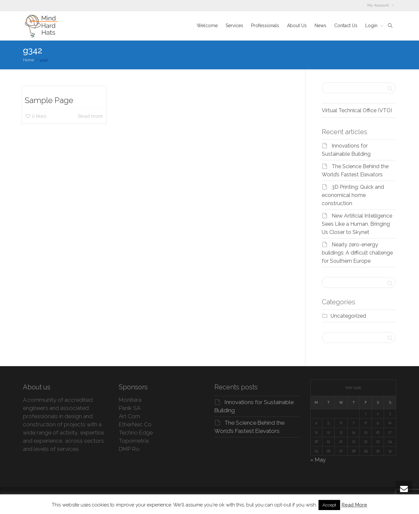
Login (372, 25)
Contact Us (345, 25)
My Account (378, 5)
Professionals (265, 25)
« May (318, 459)
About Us (297, 25)
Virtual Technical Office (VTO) (357, 110)
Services (234, 25)
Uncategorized (348, 316)
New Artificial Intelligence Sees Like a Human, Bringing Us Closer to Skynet (357, 224)
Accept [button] (329, 505)
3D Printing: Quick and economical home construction (353, 195)
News (320, 25)
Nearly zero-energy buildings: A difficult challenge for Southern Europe (357, 252)
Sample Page (49, 100)
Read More (354, 505)
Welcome (207, 25)
